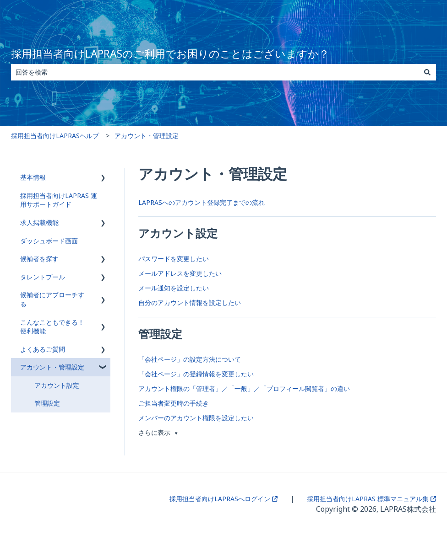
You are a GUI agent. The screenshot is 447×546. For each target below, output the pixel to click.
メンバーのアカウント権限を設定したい (196, 417)
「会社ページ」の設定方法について (189, 359)
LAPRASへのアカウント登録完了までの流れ (201, 202)
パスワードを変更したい (173, 258)
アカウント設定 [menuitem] (56, 385)
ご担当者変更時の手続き (173, 403)
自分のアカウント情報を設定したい (189, 302)
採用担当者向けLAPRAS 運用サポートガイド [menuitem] (58, 200)
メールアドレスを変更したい (180, 273)
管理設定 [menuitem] (47, 403)
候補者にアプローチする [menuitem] (52, 299)
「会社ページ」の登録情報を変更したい (196, 373)
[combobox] (215, 72)
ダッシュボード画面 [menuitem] (49, 240)
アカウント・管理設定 (146, 135)
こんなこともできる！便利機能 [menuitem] (52, 327)
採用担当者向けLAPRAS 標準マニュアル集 (371, 498)
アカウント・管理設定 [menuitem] (52, 367)
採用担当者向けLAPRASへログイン (223, 498)
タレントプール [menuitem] (42, 277)
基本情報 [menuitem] (33, 177)
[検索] (427, 72)
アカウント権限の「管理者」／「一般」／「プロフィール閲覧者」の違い (244, 388)
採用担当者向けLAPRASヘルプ (55, 135)
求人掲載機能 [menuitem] (39, 222)
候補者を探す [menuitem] (39, 258)
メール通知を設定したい (173, 288)
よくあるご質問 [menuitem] (42, 349)
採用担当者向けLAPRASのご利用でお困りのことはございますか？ (170, 53)
